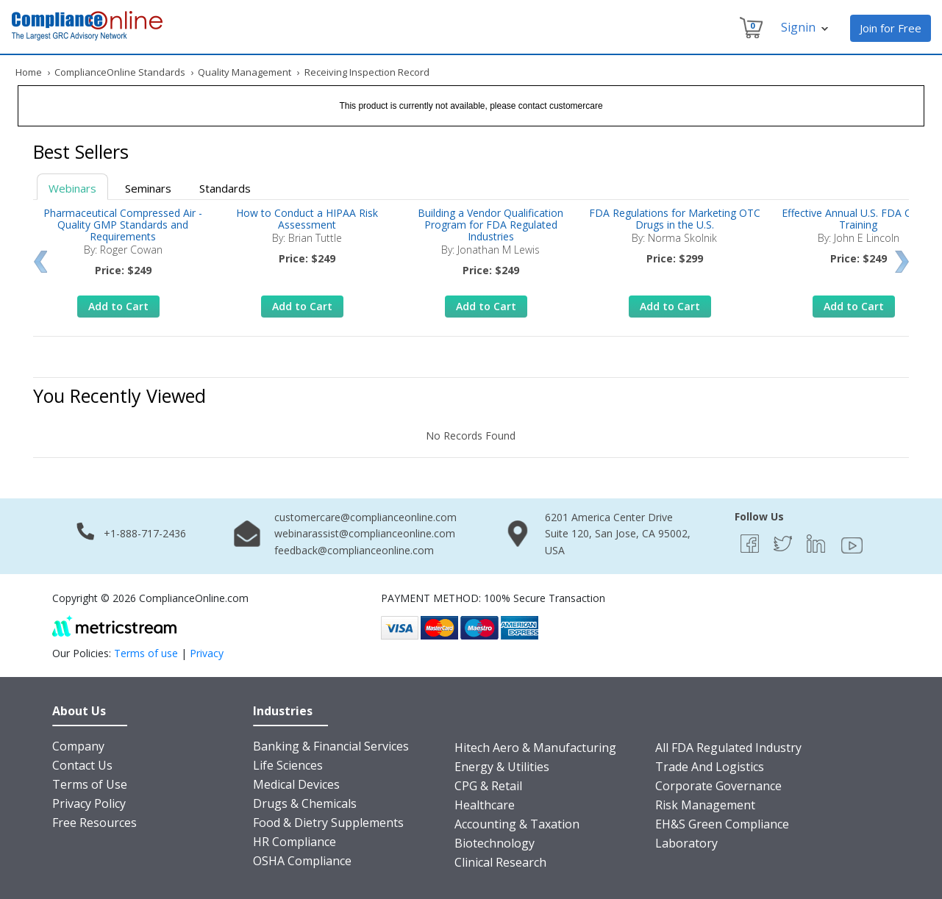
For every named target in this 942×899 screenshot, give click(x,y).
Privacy (207, 653)
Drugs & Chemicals (305, 803)
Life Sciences (288, 765)
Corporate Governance (718, 786)
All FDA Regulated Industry (728, 747)
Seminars (148, 188)
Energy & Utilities (501, 767)
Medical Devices (296, 784)
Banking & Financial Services (331, 746)
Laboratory (686, 843)
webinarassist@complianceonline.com (364, 533)
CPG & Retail (488, 786)
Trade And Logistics (709, 767)
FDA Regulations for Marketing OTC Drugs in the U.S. (674, 219)
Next (902, 262)
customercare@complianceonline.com (365, 517)
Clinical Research (500, 862)
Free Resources (94, 822)
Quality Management (244, 72)
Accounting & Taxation (516, 824)
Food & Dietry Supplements (328, 822)
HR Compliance (294, 842)
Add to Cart (118, 306)
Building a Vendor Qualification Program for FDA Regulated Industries (490, 224)
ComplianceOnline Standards (119, 72)
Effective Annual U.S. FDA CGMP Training (858, 219)
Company (78, 746)
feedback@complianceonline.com (354, 550)
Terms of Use (89, 784)
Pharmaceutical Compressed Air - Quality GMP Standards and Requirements (122, 224)
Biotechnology (494, 843)
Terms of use (146, 653)
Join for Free (890, 28)
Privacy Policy (89, 803)
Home (28, 72)
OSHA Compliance (302, 861)
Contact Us (82, 765)
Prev (40, 262)
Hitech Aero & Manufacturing (535, 747)
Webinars (72, 188)
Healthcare (484, 805)
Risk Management (705, 805)
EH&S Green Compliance (722, 824)
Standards (225, 188)
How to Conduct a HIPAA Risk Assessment (307, 219)
